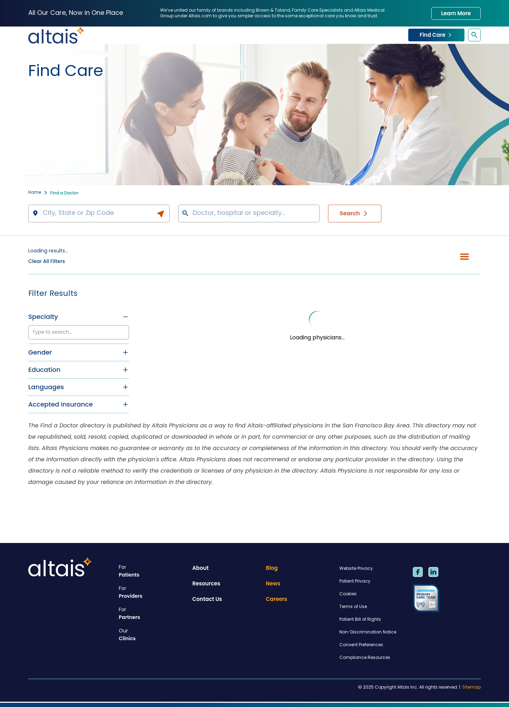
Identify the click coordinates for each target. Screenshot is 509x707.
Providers (153, 592)
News (273, 583)
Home (34, 192)
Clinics (153, 635)
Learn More (456, 13)
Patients (153, 571)
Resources (206, 583)
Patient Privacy (354, 581)
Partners (153, 614)
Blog (272, 568)
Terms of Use (353, 606)
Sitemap (471, 687)
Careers (276, 599)
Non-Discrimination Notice (367, 632)
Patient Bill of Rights (360, 619)
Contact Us (207, 599)
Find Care (436, 35)
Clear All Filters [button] (46, 261)
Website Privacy (356, 568)
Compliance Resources (364, 657)
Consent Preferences (361, 645)
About (200, 568)
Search (355, 213)
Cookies (348, 594)
